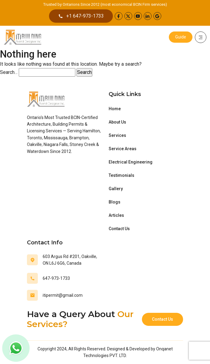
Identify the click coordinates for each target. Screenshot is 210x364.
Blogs (114, 202)
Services (117, 135)
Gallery (116, 188)
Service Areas (122, 148)
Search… (9, 72)
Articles (116, 215)
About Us (117, 122)
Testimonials (121, 175)
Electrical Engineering (131, 162)
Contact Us (119, 228)
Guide (180, 37)
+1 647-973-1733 (81, 16)
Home (115, 108)
